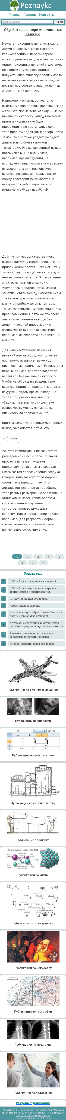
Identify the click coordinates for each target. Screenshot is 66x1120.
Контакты (47, 14)
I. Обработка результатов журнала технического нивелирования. (33, 589)
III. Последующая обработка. (29, 598)
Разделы (30, 14)
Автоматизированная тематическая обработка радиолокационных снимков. (37, 624)
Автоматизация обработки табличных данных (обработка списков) (36, 614)
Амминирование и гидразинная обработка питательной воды (31, 634)
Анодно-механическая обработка (32, 643)
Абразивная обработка (25, 605)
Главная (15, 14)
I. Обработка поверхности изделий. (33, 581)
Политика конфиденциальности (33, 1115)
